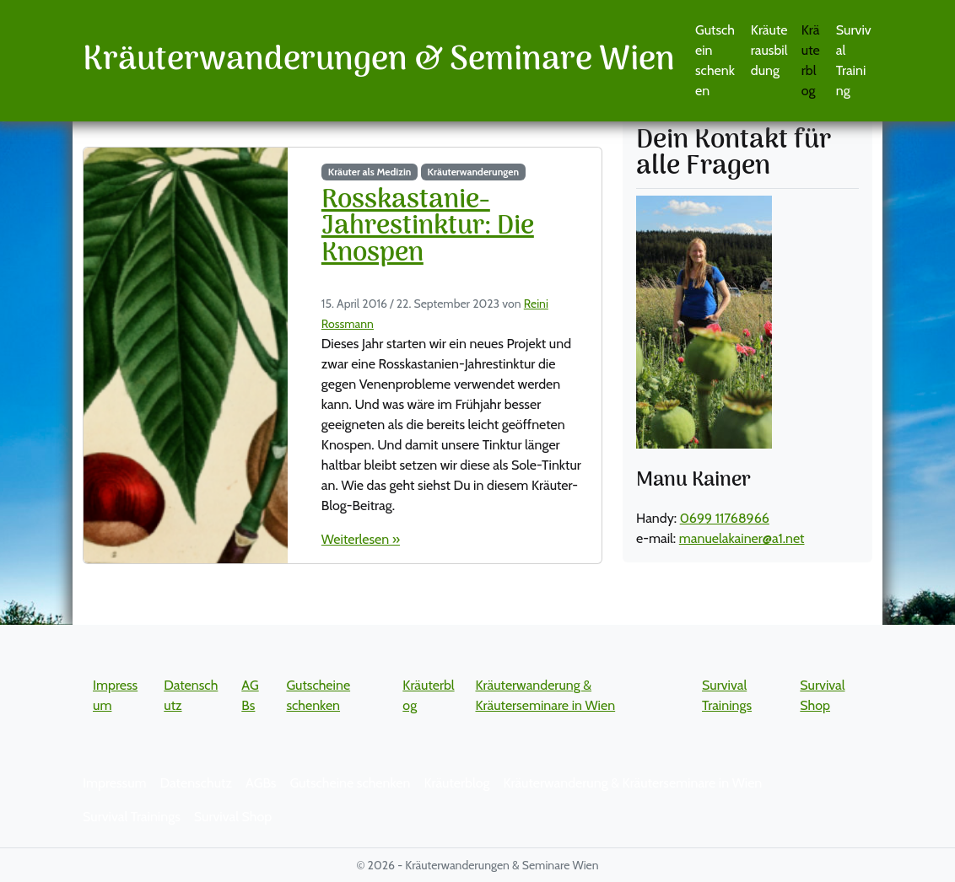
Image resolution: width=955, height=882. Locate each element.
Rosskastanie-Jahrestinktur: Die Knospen (427, 227)
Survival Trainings (132, 817)
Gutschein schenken (715, 60)
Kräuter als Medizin (370, 171)
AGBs (261, 783)
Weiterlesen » (360, 539)
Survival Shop (233, 817)
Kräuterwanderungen (474, 171)
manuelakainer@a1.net (742, 538)
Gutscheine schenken (349, 783)
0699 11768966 (724, 518)
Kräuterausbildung (769, 50)
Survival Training (853, 60)
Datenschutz (196, 783)
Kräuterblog (810, 60)
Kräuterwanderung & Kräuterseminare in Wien (632, 783)
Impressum (115, 783)
